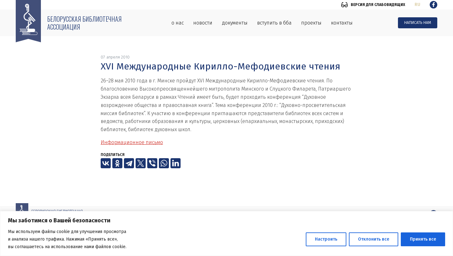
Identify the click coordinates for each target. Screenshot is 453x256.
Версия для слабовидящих (378, 5)
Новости (202, 23)
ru (417, 4)
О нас (177, 23)
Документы (235, 23)
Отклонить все (373, 239)
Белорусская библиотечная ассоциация (84, 22)
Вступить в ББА (274, 23)
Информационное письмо (132, 142)
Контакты (342, 23)
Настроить (326, 239)
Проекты (311, 23)
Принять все (423, 239)
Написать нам (417, 22)
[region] (226, 233)
